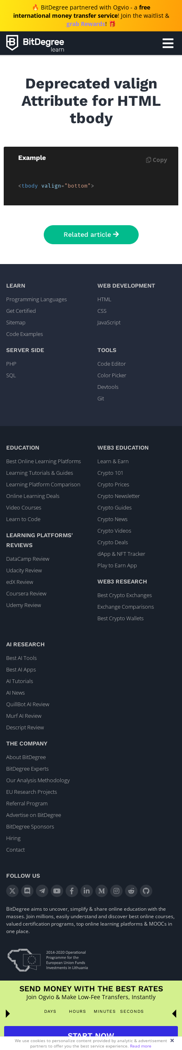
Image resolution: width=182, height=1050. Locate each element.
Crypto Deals (112, 542)
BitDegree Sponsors (30, 826)
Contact (15, 849)
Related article (91, 234)
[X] (12, 891)
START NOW (91, 1035)
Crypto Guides (114, 507)
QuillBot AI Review (27, 704)
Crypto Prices (113, 484)
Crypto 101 (110, 472)
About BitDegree (26, 757)
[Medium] (101, 891)
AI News (15, 692)
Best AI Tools (21, 658)
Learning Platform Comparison (43, 484)
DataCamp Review (27, 558)
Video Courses (23, 507)
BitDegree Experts (27, 768)
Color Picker (111, 375)
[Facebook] (72, 891)
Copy (156, 160)
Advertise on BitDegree (33, 815)
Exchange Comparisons (125, 606)
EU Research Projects (31, 791)
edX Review (19, 582)
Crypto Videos (114, 530)
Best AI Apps (21, 669)
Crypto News (112, 519)
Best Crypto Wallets (120, 618)
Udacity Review (24, 570)
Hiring (13, 838)
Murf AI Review (23, 715)
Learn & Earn (113, 461)
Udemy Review (23, 605)
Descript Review (25, 727)
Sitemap (16, 322)
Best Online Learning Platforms (43, 461)
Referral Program (26, 803)
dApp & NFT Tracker (121, 553)
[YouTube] (57, 891)
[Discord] (27, 891)
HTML (104, 299)
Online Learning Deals (32, 496)
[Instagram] (116, 891)
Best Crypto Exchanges (124, 595)
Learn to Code (23, 519)
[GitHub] (146, 891)
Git (100, 398)
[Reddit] (131, 891)
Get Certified (21, 310)
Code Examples (24, 334)
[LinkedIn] (86, 891)
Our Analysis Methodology (38, 780)
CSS (101, 310)
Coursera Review (26, 593)
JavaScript (109, 322)
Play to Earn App (117, 565)
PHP (11, 363)
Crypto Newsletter (118, 496)
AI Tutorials (19, 681)
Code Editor (111, 363)
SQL (11, 375)
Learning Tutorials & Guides (39, 472)
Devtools (107, 386)
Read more (140, 1046)
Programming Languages (36, 299)
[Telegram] (42, 891)
